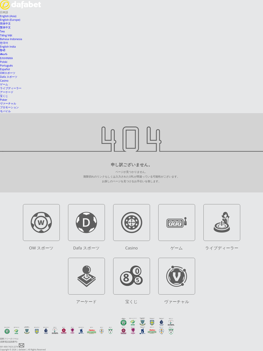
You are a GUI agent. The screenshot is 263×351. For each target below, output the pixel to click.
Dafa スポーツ (8, 77)
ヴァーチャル (8, 103)
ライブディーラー (10, 88)
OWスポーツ (7, 73)
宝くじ (4, 96)
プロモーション (9, 107)
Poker (3, 100)
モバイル (5, 111)
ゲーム (4, 84)
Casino (4, 80)
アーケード (6, 92)
